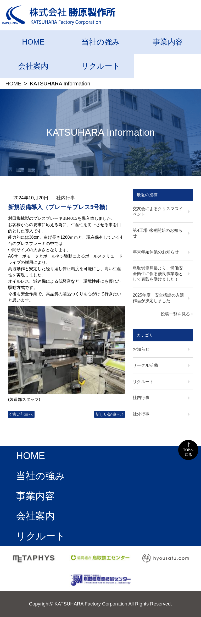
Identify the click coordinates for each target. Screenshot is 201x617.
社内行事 (65, 197)
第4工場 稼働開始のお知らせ (157, 233)
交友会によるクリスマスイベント (158, 211)
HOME (33, 42)
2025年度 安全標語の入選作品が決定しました (158, 298)
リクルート (100, 66)
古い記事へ (22, 414)
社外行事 (141, 414)
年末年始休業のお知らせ (156, 252)
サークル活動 (145, 365)
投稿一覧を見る (175, 314)
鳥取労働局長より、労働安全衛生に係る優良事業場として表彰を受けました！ (158, 273)
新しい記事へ (108, 414)
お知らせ (141, 349)
